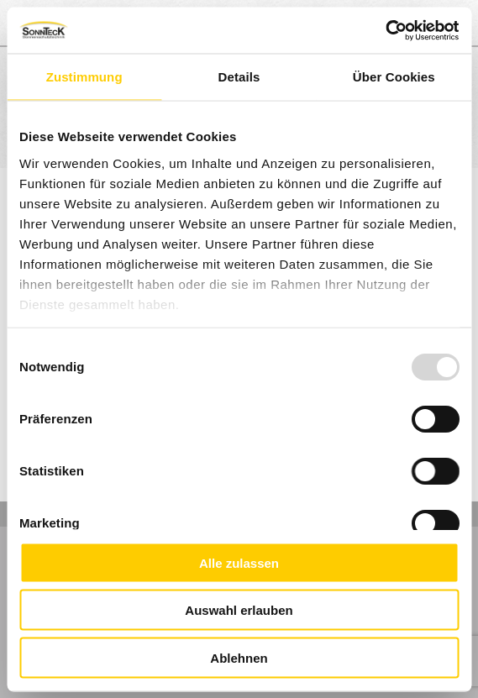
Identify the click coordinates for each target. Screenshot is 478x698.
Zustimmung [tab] (84, 77)
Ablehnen (238, 657)
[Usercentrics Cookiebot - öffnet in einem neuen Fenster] (385, 30)
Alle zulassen (239, 562)
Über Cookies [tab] (394, 77)
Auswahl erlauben (238, 610)
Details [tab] (239, 77)
